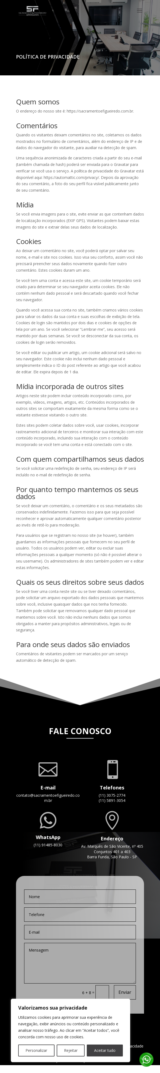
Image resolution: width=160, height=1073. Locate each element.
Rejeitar (71, 1050)
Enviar (125, 992)
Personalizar (36, 1050)
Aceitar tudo (105, 1050)
